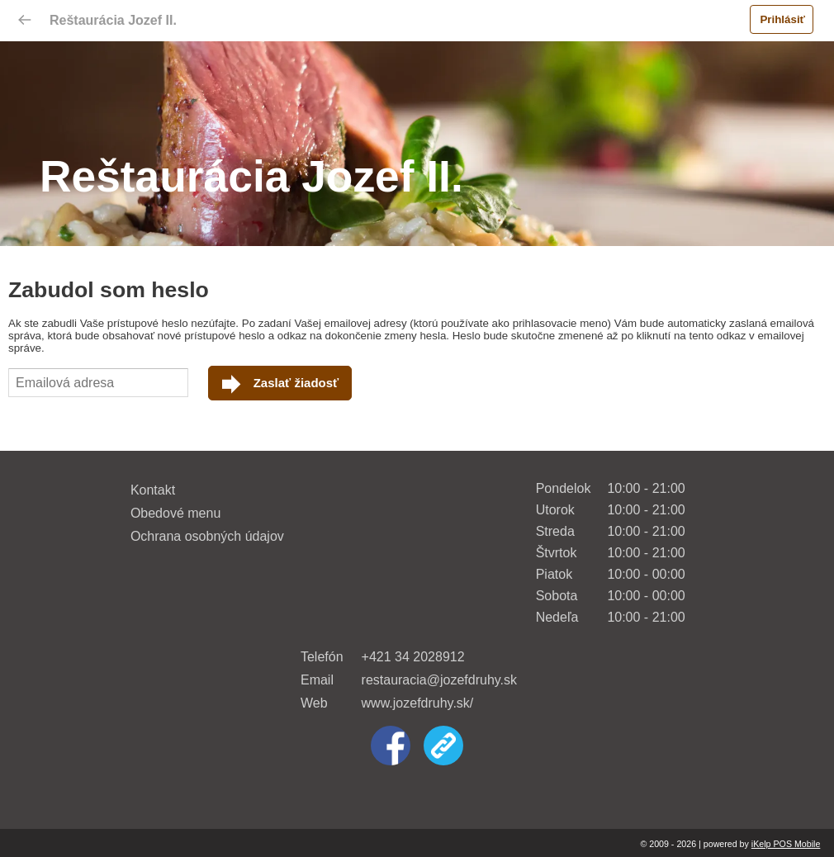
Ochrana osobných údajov (207, 536)
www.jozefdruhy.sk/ (418, 703)
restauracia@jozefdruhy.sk (439, 680)
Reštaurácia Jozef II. (113, 20)
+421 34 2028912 (413, 657)
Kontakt (152, 490)
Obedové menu (175, 513)
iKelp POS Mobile (786, 844)
